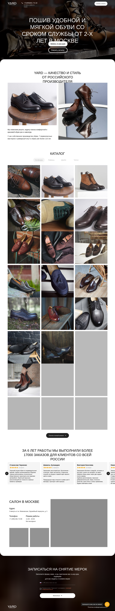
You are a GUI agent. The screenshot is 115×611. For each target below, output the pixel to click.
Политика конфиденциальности (97, 607)
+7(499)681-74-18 (30, 3)
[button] (100, 4)
